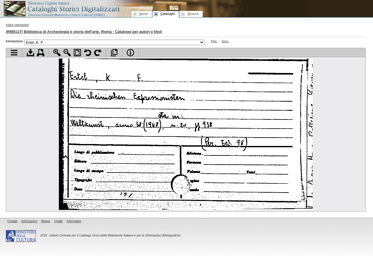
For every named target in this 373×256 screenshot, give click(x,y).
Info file (130, 52)
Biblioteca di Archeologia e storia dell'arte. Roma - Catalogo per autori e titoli (93, 31)
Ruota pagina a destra (97, 52)
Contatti (12, 221)
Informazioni (29, 221)
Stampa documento (40, 52)
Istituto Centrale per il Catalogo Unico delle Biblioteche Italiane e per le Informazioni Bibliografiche (115, 235)
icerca (192, 13)
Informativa (74, 221)
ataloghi (167, 13)
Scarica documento (30, 52)
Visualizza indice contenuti (14, 52)
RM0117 (14, 31)
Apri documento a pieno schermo (114, 52)
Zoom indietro (67, 52)
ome (143, 13)
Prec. (214, 41)
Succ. (225, 41)
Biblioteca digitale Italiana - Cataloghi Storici (61, 8)
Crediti (58, 221)
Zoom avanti (57, 52)
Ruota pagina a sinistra (87, 52)
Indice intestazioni (17, 25)
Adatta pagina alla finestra (77, 52)
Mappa (45, 221)
